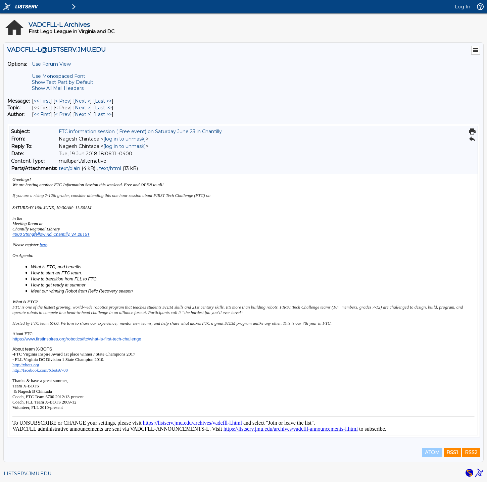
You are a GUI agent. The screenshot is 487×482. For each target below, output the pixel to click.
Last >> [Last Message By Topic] (103, 108)
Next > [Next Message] (82, 101)
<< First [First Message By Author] (42, 114)
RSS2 (471, 452)
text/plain (69, 168)
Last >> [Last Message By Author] (103, 114)
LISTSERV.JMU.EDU (27, 474)
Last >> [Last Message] (103, 101)
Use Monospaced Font (58, 76)
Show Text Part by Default (62, 82)
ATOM (432, 452)
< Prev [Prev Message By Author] (62, 114)
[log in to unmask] (124, 139)
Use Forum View (51, 64)
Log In (462, 7)
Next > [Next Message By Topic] (82, 108)
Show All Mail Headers (58, 88)
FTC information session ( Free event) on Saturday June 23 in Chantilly (140, 131)
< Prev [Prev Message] (62, 101)
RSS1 (452, 452)
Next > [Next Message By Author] (82, 114)
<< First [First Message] (42, 101)
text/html (110, 168)
